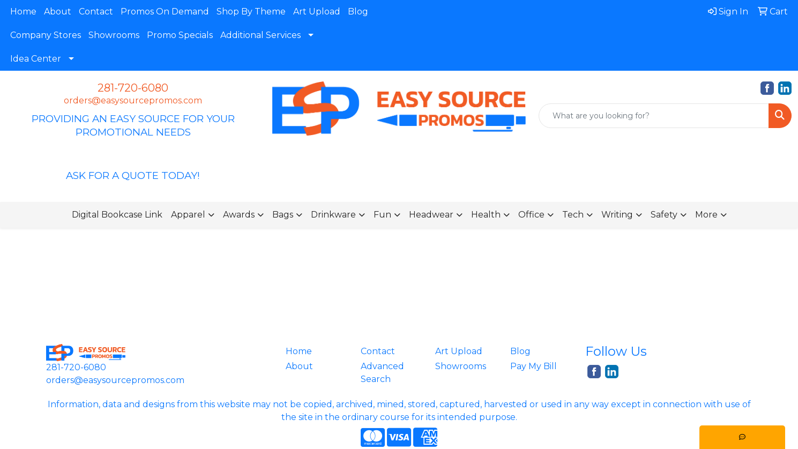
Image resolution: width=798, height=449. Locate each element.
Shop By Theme (251, 11)
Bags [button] (282, 214)
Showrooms (113, 35)
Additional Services (260, 35)
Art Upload (316, 11)
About (57, 11)
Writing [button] (617, 214)
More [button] (706, 214)
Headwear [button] (431, 214)
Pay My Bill (533, 366)
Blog (358, 11)
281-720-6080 (133, 87)
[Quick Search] (654, 115)
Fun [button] (382, 214)
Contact (96, 11)
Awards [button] (239, 214)
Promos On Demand (165, 11)
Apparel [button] (188, 214)
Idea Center (35, 59)
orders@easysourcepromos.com (133, 100)
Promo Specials (180, 35)
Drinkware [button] (333, 214)
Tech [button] (573, 214)
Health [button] (486, 214)
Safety (664, 214)
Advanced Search (382, 372)
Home (23, 11)
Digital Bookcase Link (117, 214)
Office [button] (531, 214)
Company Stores (45, 35)
